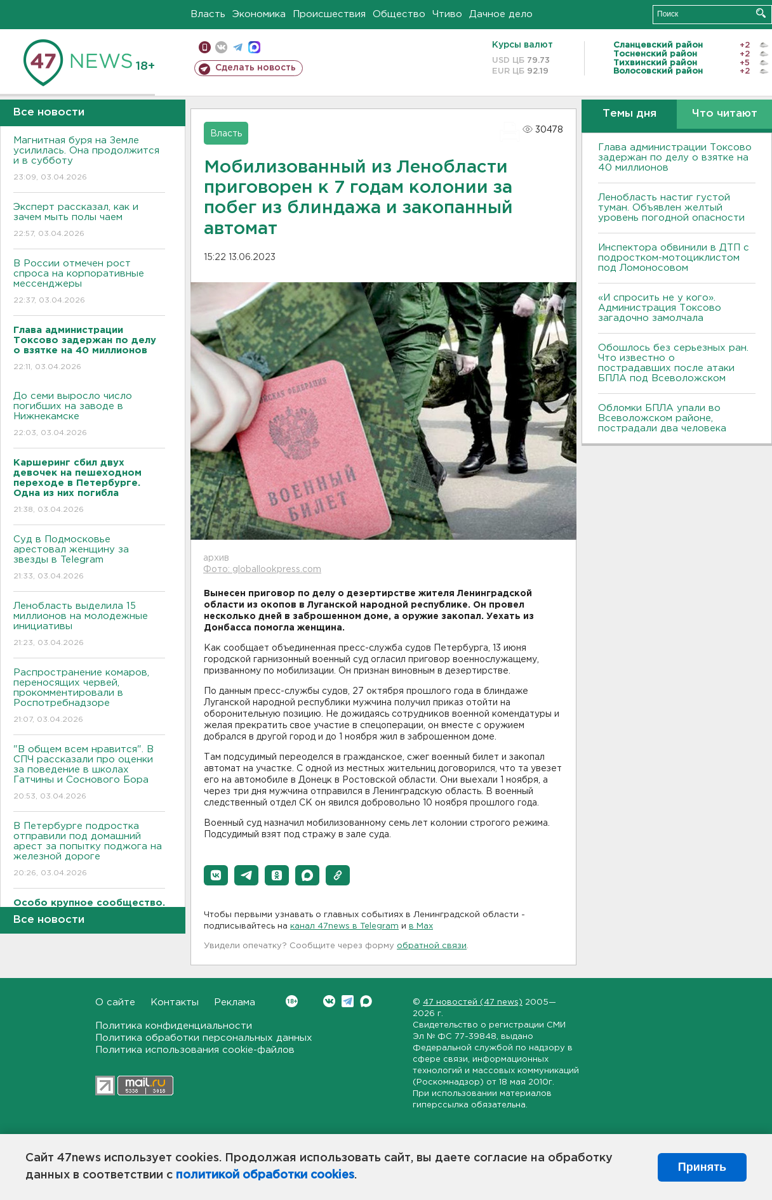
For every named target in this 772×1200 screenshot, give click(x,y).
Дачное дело (501, 14)
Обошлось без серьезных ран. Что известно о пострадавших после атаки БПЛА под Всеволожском (673, 363)
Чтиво (447, 14)
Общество (399, 14)
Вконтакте (292, 1001)
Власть (207, 14)
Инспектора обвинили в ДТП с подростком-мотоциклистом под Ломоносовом (673, 258)
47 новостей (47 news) (472, 1002)
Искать (761, 13)
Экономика (259, 14)
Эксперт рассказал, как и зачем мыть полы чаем (89, 221)
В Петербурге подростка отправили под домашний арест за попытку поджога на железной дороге (89, 850)
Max (366, 1001)
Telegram (348, 1001)
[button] (216, 875)
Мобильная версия (205, 47)
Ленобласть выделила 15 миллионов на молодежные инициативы (89, 625)
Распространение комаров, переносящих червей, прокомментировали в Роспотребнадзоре (89, 696)
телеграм (238, 47)
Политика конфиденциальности (173, 1026)
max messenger (254, 47)
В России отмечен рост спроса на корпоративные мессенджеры (89, 282)
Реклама (234, 1002)
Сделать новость (255, 68)
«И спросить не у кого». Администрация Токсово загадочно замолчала (659, 308)
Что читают (724, 114)
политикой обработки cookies (265, 1175)
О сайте (115, 1002)
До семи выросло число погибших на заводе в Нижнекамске (89, 415)
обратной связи (432, 945)
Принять (702, 1167)
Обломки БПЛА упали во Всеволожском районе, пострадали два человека (662, 418)
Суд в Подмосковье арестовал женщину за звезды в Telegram (89, 558)
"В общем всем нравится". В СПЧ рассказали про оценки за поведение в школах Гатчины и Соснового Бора (89, 773)
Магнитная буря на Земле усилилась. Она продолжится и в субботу (89, 159)
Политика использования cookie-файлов (195, 1050)
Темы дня (629, 114)
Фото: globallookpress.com (262, 569)
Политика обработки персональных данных (203, 1038)
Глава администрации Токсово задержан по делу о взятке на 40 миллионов (675, 157)
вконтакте (221, 47)
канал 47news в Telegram (344, 926)
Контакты (174, 1002)
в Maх (421, 926)
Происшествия (329, 14)
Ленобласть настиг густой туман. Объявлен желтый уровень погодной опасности (671, 207)
